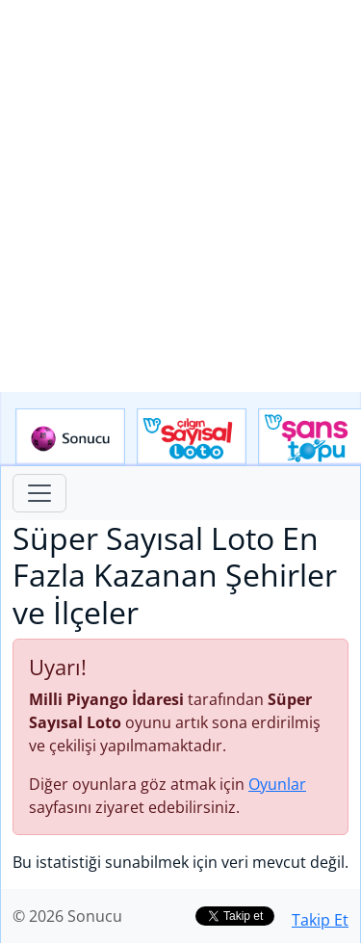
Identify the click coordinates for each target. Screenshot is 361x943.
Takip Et (320, 919)
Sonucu (70, 437)
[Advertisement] (180, 196)
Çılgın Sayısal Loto (191, 437)
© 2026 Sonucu (67, 916)
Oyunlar (277, 784)
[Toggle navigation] (39, 493)
